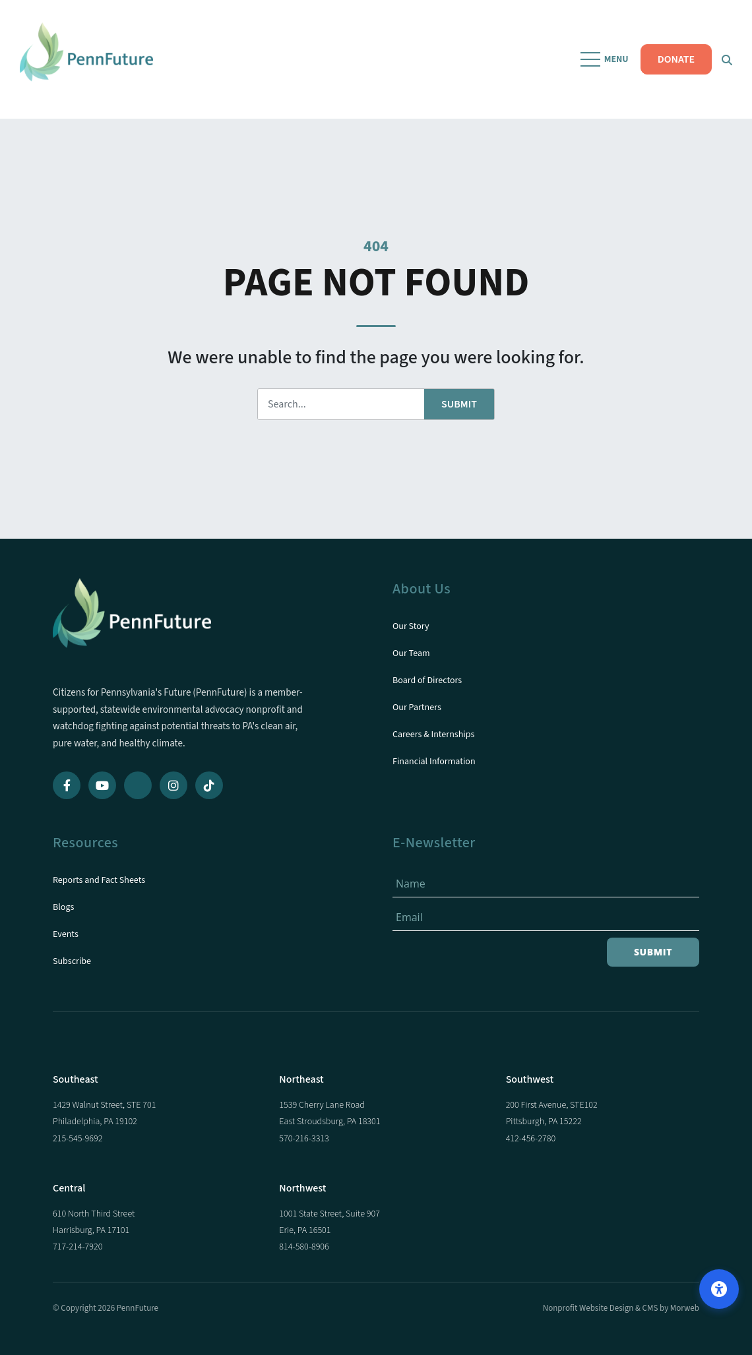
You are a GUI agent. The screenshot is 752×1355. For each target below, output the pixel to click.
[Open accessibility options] (719, 1289)
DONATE (676, 59)
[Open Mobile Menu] (605, 59)
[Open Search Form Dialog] (727, 59)
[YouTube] (102, 785)
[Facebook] (66, 785)
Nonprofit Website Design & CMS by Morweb (621, 1308)
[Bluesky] (138, 785)
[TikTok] (209, 785)
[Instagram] (173, 785)
